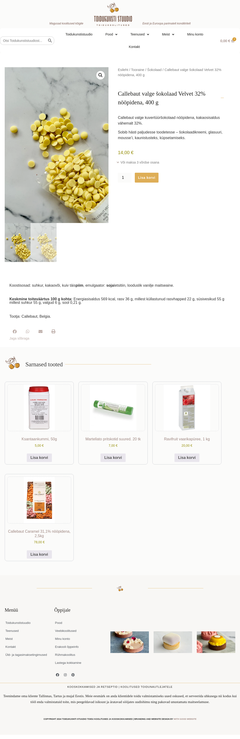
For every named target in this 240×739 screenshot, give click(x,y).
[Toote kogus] (125, 178)
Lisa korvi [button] (39, 458)
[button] (100, 75)
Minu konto (195, 34)
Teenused (139, 35)
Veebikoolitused (65, 631)
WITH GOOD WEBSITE (185, 719)
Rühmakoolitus (65, 655)
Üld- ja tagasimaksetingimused (26, 655)
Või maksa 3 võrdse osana (139, 162)
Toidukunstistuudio (79, 34)
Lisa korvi (146, 178)
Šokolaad (154, 70)
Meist (168, 35)
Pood (111, 35)
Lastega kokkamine (68, 663)
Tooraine (137, 70)
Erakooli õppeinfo (66, 647)
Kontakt (134, 47)
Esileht (123, 70)
